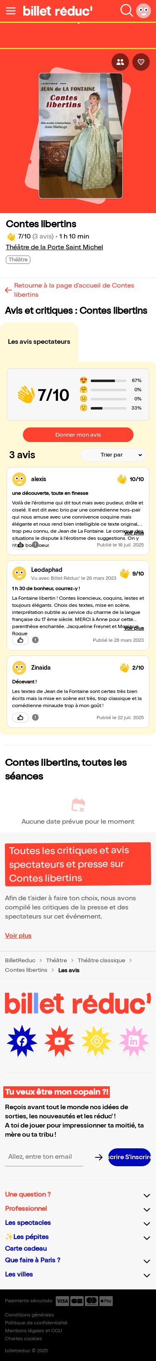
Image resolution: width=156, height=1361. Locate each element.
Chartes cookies (23, 1339)
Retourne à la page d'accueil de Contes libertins (74, 290)
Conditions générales (29, 1315)
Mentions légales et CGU (33, 1331)
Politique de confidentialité (36, 1323)
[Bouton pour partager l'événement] (120, 62)
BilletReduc (20, 960)
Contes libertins (26, 970)
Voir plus (18, 936)
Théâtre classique (101, 960)
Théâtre (56, 960)
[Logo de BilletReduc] (57, 11)
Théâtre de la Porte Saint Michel (54, 247)
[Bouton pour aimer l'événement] (141, 62)
